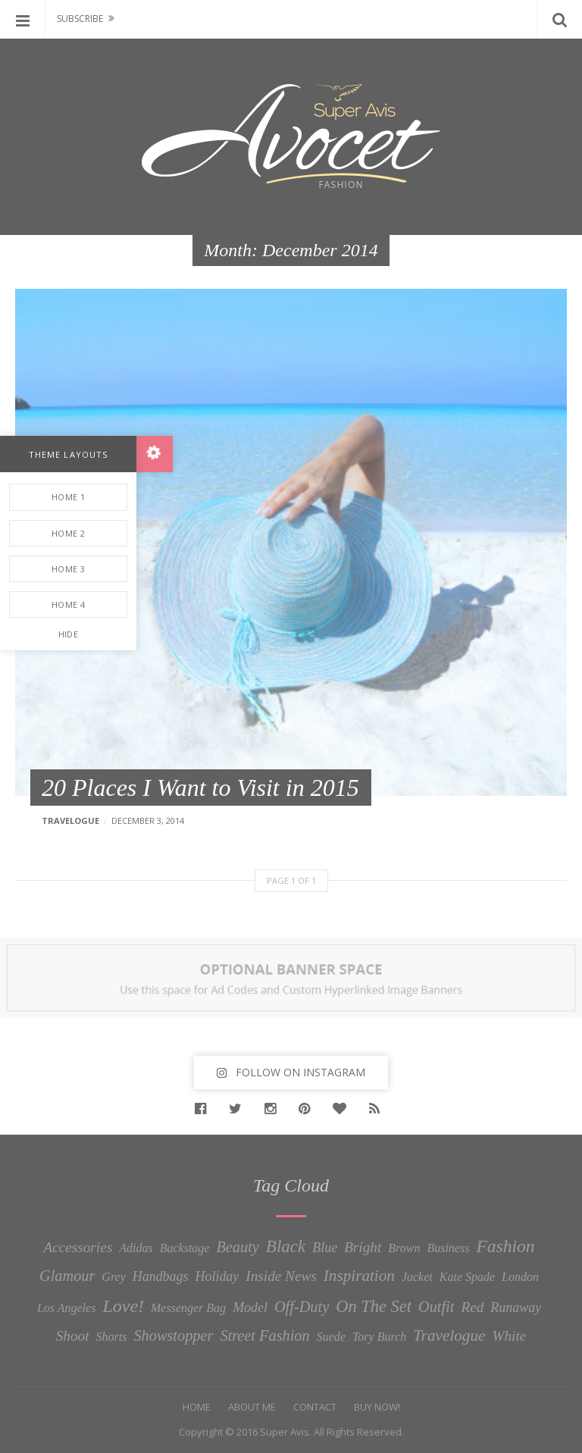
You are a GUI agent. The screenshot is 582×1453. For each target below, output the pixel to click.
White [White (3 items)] (509, 1336)
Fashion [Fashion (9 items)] (505, 1246)
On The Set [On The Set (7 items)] (373, 1306)
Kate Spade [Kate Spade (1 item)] (467, 1276)
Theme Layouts (68, 454)
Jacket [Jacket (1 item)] (417, 1276)
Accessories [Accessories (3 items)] (77, 1247)
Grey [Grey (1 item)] (113, 1276)
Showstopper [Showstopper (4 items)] (173, 1335)
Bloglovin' (343, 1109)
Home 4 (68, 604)
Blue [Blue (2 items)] (324, 1247)
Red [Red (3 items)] (472, 1307)
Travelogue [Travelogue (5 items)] (449, 1335)
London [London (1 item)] (520, 1276)
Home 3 (68, 569)
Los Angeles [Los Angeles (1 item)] (66, 1307)
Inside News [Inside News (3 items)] (281, 1276)
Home (197, 1407)
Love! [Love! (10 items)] (123, 1306)
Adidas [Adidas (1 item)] (135, 1248)
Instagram (273, 1109)
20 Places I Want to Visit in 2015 (200, 787)
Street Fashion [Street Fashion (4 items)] (264, 1335)
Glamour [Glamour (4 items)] (67, 1275)
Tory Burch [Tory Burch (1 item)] (379, 1336)
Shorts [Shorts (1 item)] (111, 1336)
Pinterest (308, 1109)
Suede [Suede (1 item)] (331, 1336)
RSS (378, 1109)
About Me (252, 1407)
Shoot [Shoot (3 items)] (72, 1336)
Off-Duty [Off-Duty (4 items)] (301, 1306)
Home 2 (68, 533)
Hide (68, 634)
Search (559, 19)
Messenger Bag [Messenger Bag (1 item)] (188, 1307)
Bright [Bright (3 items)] (362, 1247)
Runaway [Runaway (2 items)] (515, 1307)
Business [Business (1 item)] (448, 1248)
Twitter (239, 1109)
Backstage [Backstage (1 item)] (185, 1248)
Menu (22, 19)
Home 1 (68, 497)
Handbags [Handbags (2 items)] (161, 1276)
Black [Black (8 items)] (285, 1246)
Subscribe (80, 18)
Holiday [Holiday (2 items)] (217, 1276)
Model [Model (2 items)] (250, 1307)
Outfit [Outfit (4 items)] (436, 1306)
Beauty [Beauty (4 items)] (237, 1246)
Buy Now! (377, 1407)
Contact (314, 1407)
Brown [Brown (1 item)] (404, 1248)
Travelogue (70, 820)
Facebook (204, 1109)
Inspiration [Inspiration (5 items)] (359, 1276)
